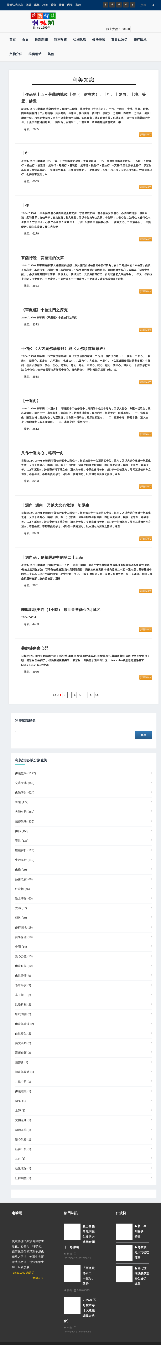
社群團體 (23, 1178)
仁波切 (22, 889)
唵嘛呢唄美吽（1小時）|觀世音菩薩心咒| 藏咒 (60, 609)
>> (97, 695)
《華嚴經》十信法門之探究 (44, 310)
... (85, 695)
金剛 (21, 946)
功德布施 (23, 1130)
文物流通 (23, 1120)
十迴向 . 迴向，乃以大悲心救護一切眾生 (55, 505)
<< (54, 695)
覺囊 (61, 4)
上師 (20, 1110)
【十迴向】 (33, 400)
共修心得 (23, 1081)
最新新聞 (41, 39)
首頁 (12, 39)
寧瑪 (28, 4)
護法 (21, 840)
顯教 (78, 4)
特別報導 (60, 39)
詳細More (145, 134)
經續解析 (24, 850)
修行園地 (140, 39)
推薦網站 (34, 54)
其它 (20, 1158)
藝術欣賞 (24, 879)
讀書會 (21, 1062)
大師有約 (24, 811)
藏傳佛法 (24, 821)
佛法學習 (98, 39)
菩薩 (21, 802)
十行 (25, 153)
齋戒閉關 (23, 1014)
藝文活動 (23, 1043)
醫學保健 (24, 937)
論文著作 (24, 898)
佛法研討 (24, 792)
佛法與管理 (24, 1024)
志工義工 (23, 995)
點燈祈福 (23, 1004)
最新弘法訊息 (15, 4)
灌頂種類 (23, 1052)
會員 (25, 39)
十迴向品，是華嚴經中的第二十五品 (52, 557)
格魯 (45, 4)
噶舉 (37, 4)
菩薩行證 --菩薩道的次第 (42, 257)
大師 (21, 908)
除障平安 (23, 985)
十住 (25, 205)
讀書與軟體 (24, 1072)
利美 (70, 4)
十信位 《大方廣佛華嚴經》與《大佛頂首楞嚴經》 (64, 348)
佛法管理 (23, 975)
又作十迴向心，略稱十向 (42, 452)
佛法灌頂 (23, 1091)
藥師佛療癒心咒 (34, 648)
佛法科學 (24, 966)
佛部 (21, 831)
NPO (20, 1101)
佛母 (21, 869)
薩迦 (53, 4)
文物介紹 (15, 54)
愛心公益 (24, 956)
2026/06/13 (81, 1290)
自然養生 (23, 1033)
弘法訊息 (79, 39)
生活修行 (24, 860)
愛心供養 (23, 1139)
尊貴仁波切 (119, 39)
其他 (51, 54)
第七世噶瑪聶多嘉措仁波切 (142, 1273)
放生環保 (23, 1168)
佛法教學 (25, 773)
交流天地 (24, 783)
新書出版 (23, 1149)
